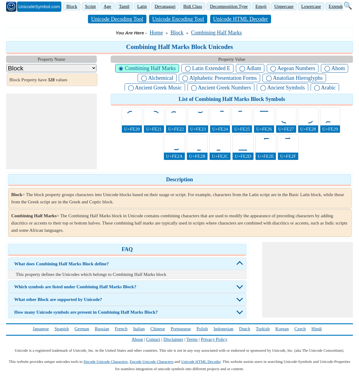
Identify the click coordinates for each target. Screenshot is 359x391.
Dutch (244, 328)
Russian (102, 328)
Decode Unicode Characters (105, 361)
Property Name (51, 59)
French (121, 328)
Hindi (317, 328)
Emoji (261, 6)
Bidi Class (192, 6)
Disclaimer (173, 339)
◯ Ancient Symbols (282, 88)
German (81, 328)
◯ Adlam (250, 68)
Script (90, 6)
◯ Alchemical (157, 78)
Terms (191, 339)
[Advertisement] (51, 131)
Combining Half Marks (216, 33)
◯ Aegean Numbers (292, 68)
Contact (153, 339)
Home (156, 33)
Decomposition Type (229, 6)
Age (107, 6)
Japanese (41, 328)
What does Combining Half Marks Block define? (61, 263)
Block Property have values (38, 79)
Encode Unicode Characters (152, 361)
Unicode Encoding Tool (178, 19)
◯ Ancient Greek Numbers (221, 88)
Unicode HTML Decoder (240, 19)
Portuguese (181, 328)
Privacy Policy (214, 339)
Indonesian (223, 328)
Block (71, 6)
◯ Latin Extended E (207, 68)
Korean (282, 328)
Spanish (61, 328)
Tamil (124, 6)
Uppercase (283, 6)
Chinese (157, 328)
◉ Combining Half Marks (147, 68)
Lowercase (311, 6)
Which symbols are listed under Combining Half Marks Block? (75, 286)
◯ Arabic (325, 88)
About (137, 339)
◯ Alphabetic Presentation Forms (219, 78)
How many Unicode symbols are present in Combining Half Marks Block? (86, 312)
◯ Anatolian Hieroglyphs (294, 78)
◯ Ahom (334, 68)
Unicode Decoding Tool (117, 19)
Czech (300, 328)
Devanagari (165, 6)
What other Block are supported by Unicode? (58, 299)
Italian (139, 328)
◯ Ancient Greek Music (155, 88)
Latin (142, 6)
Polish (202, 328)
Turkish (263, 328)
